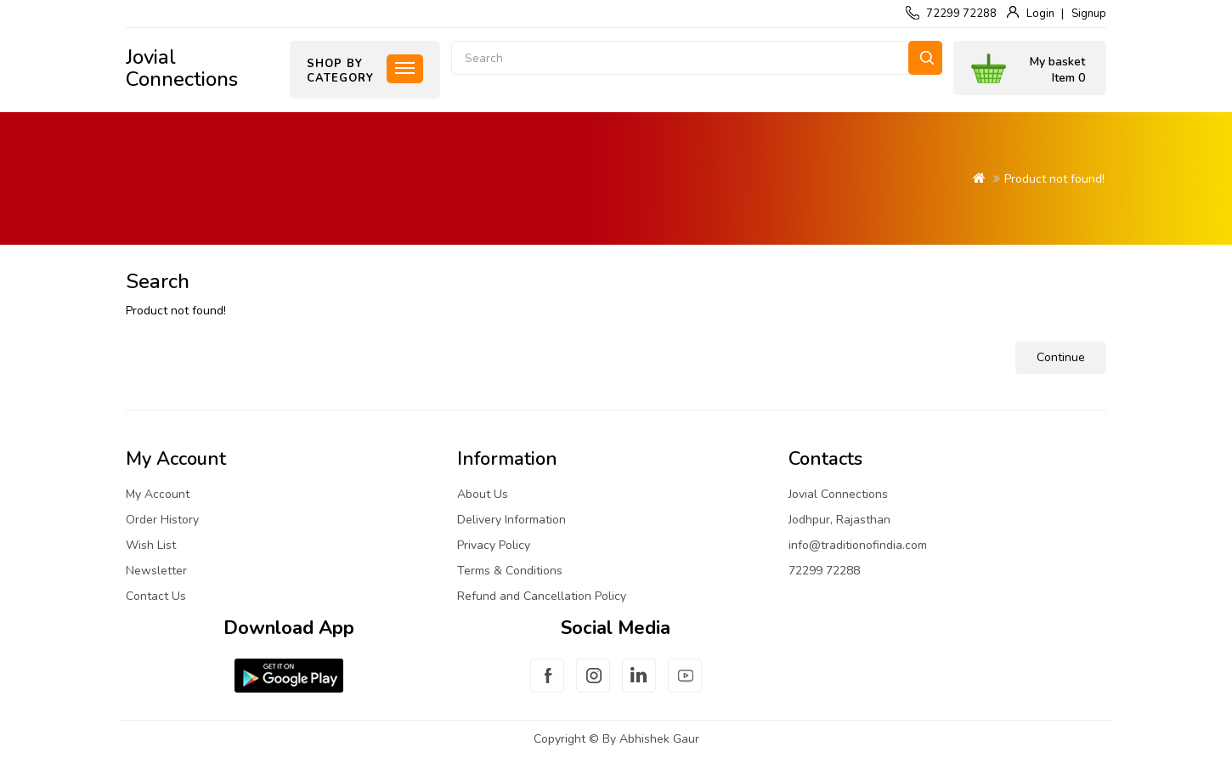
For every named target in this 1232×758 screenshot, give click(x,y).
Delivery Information (511, 520)
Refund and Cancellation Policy (541, 596)
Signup (1088, 13)
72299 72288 (961, 13)
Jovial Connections (182, 68)
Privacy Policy (493, 545)
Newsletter (156, 571)
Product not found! (1054, 179)
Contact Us (156, 596)
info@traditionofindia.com (857, 545)
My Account (157, 494)
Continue (1061, 357)
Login (1040, 13)
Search (925, 58)
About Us (482, 494)
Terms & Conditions (509, 571)
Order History (162, 520)
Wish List (151, 545)
